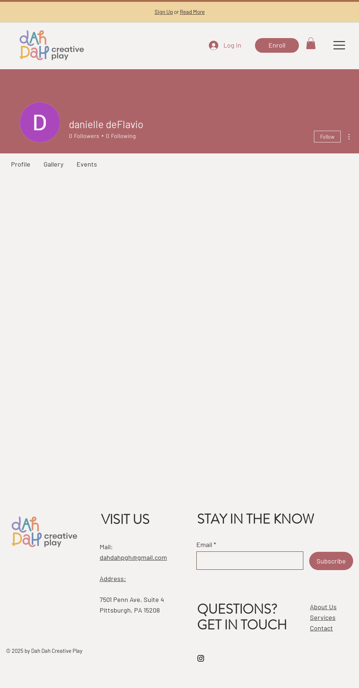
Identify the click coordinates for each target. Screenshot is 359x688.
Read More (192, 11)
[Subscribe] (331, 561)
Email (204, 544)
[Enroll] (277, 45)
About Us (323, 607)
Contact (321, 628)
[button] (311, 43)
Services (323, 617)
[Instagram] (200, 658)
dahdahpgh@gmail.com (133, 557)
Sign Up (164, 11)
